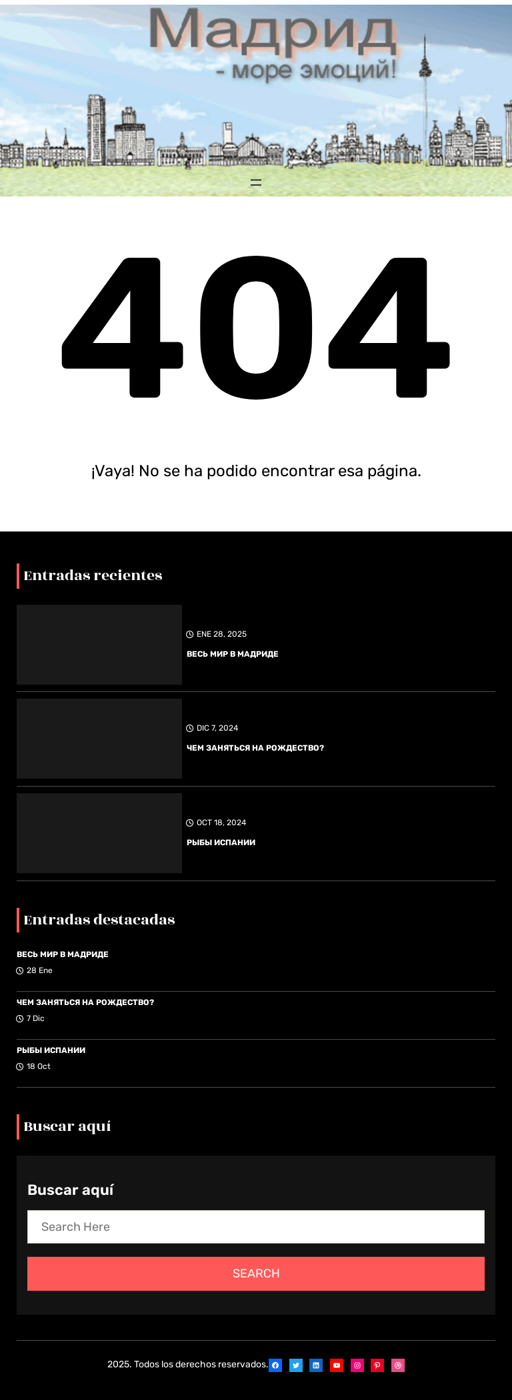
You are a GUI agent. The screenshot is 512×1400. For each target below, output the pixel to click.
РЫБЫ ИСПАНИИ (221, 842)
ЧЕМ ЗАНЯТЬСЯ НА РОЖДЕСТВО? (255, 748)
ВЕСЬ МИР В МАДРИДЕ (233, 654)
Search (256, 1273)
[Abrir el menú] (256, 182)
